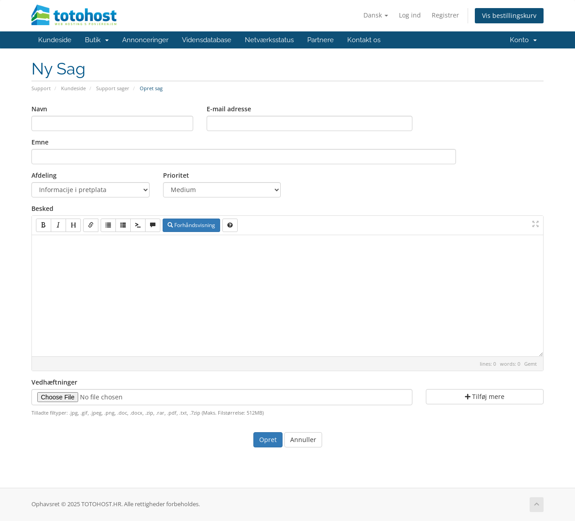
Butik (97, 40)
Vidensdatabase (206, 40)
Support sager (112, 88)
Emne (40, 142)
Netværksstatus (269, 40)
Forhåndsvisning (191, 225)
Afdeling (44, 175)
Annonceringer (145, 40)
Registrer (445, 15)
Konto (523, 40)
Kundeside (54, 40)
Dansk (375, 15)
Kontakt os (363, 40)
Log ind (410, 15)
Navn (39, 109)
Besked (42, 208)
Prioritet (176, 175)
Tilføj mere (484, 396)
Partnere (320, 40)
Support (41, 88)
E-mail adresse (229, 109)
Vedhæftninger (54, 382)
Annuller (303, 439)
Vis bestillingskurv (509, 15)
